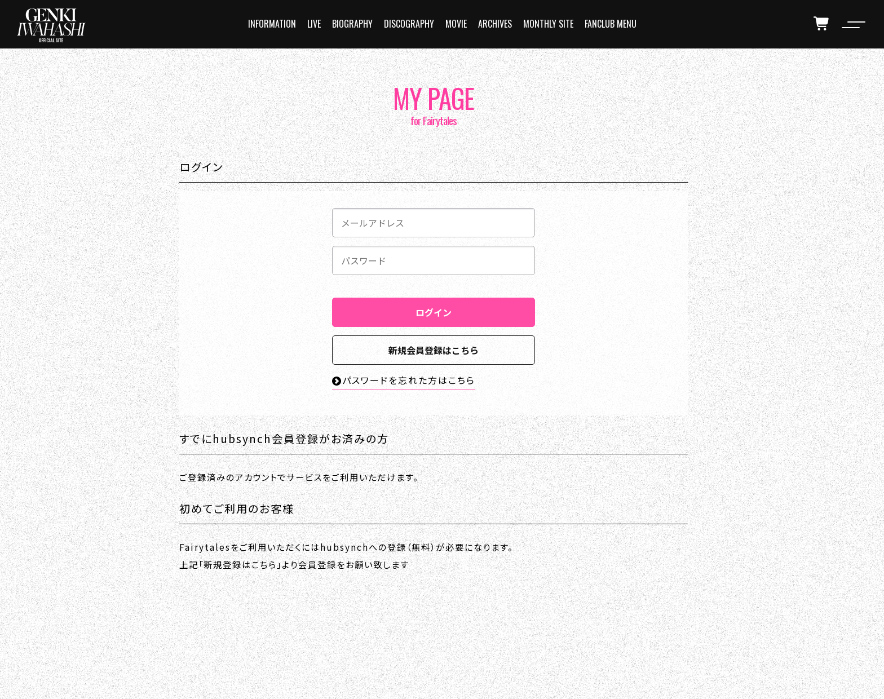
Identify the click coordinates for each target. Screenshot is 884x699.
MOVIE (456, 23)
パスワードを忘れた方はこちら (403, 380)
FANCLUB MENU (611, 23)
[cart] (822, 23)
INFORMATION (272, 23)
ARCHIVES (495, 23)
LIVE (314, 23)
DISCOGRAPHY (409, 23)
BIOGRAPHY (352, 23)
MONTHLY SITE (548, 23)
